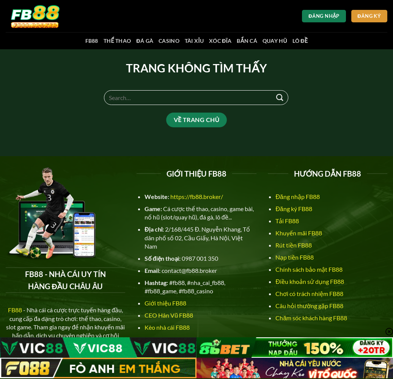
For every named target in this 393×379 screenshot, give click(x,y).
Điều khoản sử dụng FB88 (309, 281)
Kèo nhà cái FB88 (167, 327)
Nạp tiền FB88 (294, 257)
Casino (169, 41)
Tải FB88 (287, 220)
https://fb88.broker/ (196, 196)
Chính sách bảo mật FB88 (309, 269)
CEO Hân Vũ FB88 (169, 315)
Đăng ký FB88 (293, 208)
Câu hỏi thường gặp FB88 (309, 305)
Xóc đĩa (220, 41)
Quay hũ (275, 41)
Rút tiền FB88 (293, 245)
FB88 (91, 41)
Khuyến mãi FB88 (298, 232)
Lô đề (300, 41)
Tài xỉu (194, 41)
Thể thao (117, 41)
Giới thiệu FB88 (165, 303)
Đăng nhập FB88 (297, 196)
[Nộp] (280, 97)
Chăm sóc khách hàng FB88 (311, 317)
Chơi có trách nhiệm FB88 (309, 293)
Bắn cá (247, 41)
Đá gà (144, 41)
